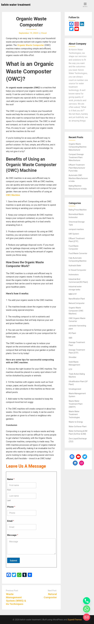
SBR (70, 338)
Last (9, 500)
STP (70, 369)
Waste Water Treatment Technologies (74, 414)
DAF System (74, 234)
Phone (11, 507)
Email (10, 521)
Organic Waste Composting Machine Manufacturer (77, 147)
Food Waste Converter (78, 253)
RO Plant (72, 333)
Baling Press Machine (78, 210)
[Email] (86, 617)
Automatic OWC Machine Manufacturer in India (78, 178)
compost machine (76, 229)
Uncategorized (75, 389)
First (9, 490)
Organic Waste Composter (30, 45)
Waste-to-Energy (76, 422)
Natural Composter (77, 303)
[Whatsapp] (86, 609)
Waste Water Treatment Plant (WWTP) (75, 404)
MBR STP (73, 294)
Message (12, 535)
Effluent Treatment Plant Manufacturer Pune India (77, 168)
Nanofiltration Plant (77, 299)
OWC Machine (13, 195)
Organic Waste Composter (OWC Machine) (76, 311)
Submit (13, 560)
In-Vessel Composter (77, 270)
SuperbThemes (74, 619)
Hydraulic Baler (75, 265)
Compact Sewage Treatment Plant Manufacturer (76, 157)
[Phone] (86, 600)
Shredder (72, 357)
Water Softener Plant (77, 426)
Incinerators (74, 274)
